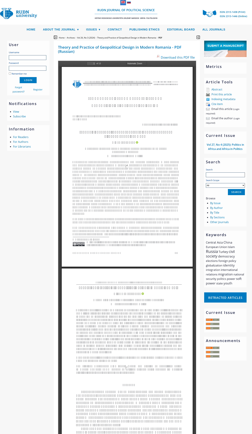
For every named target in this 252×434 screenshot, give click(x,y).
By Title (214, 212)
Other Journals (219, 222)
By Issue (215, 203)
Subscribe (19, 116)
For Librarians (22, 146)
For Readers (20, 137)
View (16, 111)
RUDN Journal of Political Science (126, 13)
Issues (91, 29)
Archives (71, 37)
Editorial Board (181, 29)
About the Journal (59, 29)
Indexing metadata (223, 99)
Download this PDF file (178, 57)
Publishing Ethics (144, 29)
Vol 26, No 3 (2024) (86, 37)
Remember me (19, 73)
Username (14, 52)
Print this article (221, 94)
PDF (160, 37)
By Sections (217, 217)
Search (209, 169)
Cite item (217, 104)
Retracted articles (225, 298)
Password (14, 63)
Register (38, 89)
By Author (216, 208)
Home (31, 29)
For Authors (20, 142)
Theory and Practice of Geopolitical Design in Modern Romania (126, 37)
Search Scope (225, 183)
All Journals (213, 29)
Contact (115, 29)
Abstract (216, 89)
